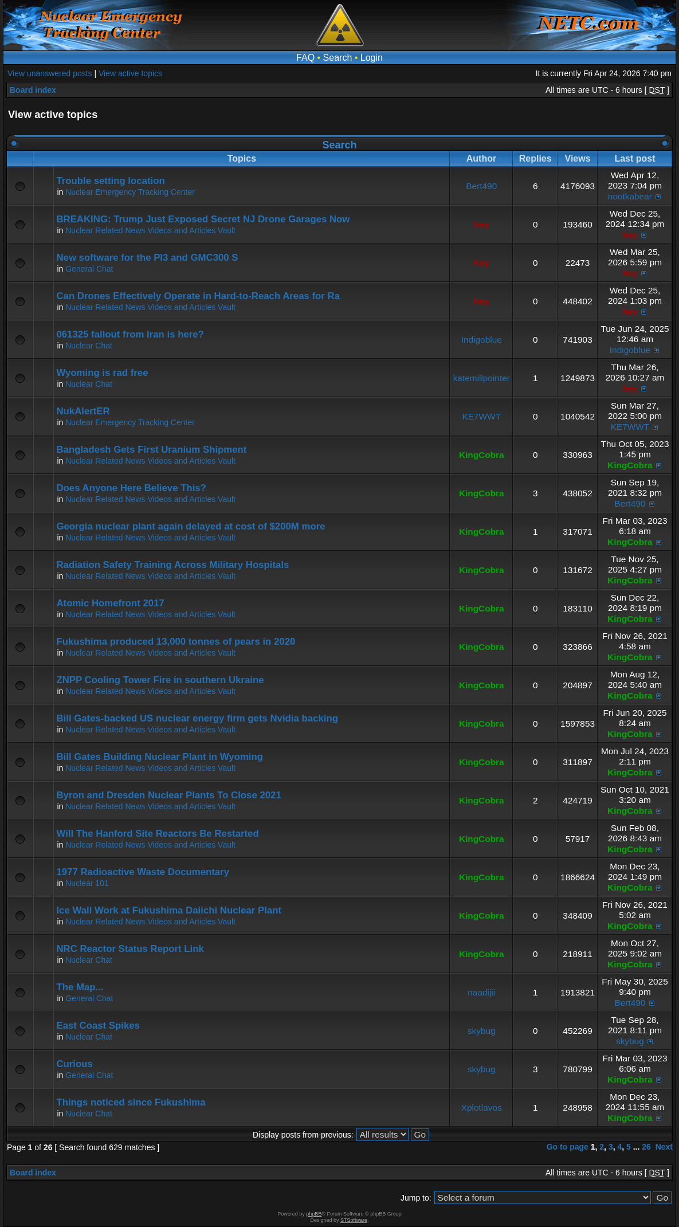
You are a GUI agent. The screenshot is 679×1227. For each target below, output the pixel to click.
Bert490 (481, 186)
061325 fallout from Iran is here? (129, 334)
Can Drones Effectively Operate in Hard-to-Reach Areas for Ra (198, 296)
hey (481, 224)
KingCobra (481, 455)
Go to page (567, 1146)
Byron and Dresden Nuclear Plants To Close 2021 (168, 795)
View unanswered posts (49, 73)
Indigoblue (481, 339)
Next (664, 1146)
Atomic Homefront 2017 (110, 603)
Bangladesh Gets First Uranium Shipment (151, 449)
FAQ (305, 57)
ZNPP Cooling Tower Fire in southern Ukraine (160, 680)
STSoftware (353, 1220)
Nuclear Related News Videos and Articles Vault (150, 230)
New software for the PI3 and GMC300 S (147, 257)
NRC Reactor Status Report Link (129, 948)
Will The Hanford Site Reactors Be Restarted (157, 833)
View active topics (130, 73)
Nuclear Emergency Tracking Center (130, 192)
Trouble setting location (110, 180)
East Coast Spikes (98, 1025)
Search (337, 57)
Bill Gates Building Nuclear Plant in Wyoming (159, 756)
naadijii (481, 992)
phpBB (313, 1214)
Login (371, 57)
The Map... (79, 987)
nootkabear (630, 196)
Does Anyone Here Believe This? (131, 488)
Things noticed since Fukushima (130, 1102)
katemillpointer (481, 378)
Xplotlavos (481, 1107)
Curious (74, 1064)
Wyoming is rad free (102, 372)
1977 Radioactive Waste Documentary (142, 872)
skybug (482, 1031)
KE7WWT (481, 416)
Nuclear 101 (87, 883)
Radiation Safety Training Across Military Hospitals (172, 564)
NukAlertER (82, 411)
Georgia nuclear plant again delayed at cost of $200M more (190, 526)
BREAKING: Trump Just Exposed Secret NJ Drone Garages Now (203, 219)
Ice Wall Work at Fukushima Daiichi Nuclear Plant (168, 910)
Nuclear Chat (88, 345)
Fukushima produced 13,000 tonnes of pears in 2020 (175, 641)
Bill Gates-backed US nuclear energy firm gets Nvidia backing (196, 718)
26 (646, 1146)
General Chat (89, 268)
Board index (33, 90)
